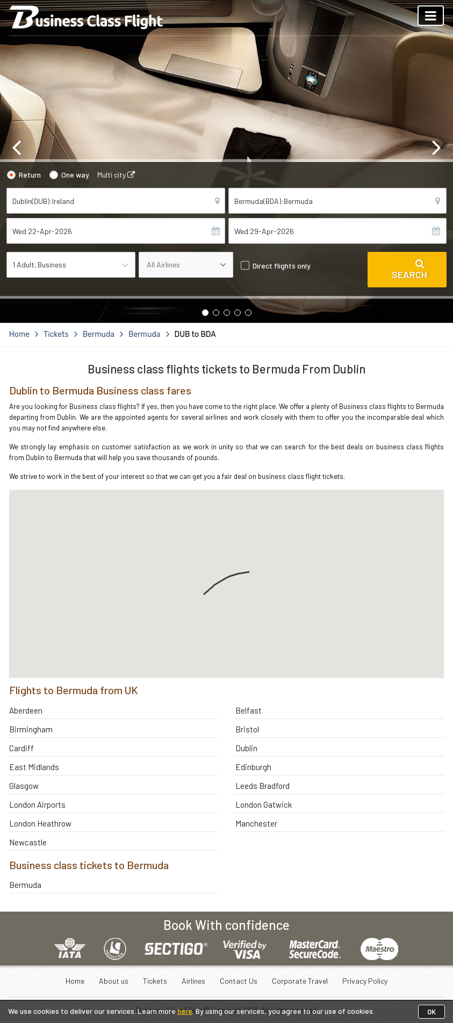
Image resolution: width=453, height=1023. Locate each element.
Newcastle (28, 842)
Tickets (155, 980)
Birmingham (31, 729)
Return (30, 174)
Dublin (246, 748)
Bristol (247, 729)
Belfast (248, 710)
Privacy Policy (364, 980)
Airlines (193, 980)
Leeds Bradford (262, 786)
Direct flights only (282, 265)
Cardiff (21, 748)
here (184, 1010)
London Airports (37, 804)
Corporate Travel (300, 980)
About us (113, 980)
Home (75, 980)
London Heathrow (40, 823)
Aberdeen (25, 710)
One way (75, 174)
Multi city (116, 174)
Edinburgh (253, 767)
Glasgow (24, 786)
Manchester (256, 823)
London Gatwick (263, 804)
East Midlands (34, 767)
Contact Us (238, 980)
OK (431, 1011)
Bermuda (25, 885)
